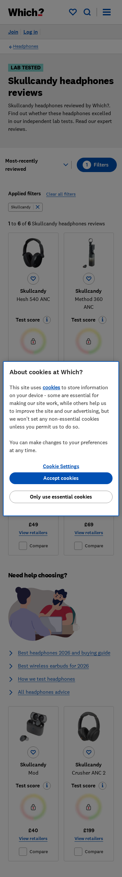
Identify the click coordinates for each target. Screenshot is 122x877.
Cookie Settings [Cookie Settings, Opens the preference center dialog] (61, 466)
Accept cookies (61, 478)
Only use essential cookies (61, 496)
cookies (51, 387)
